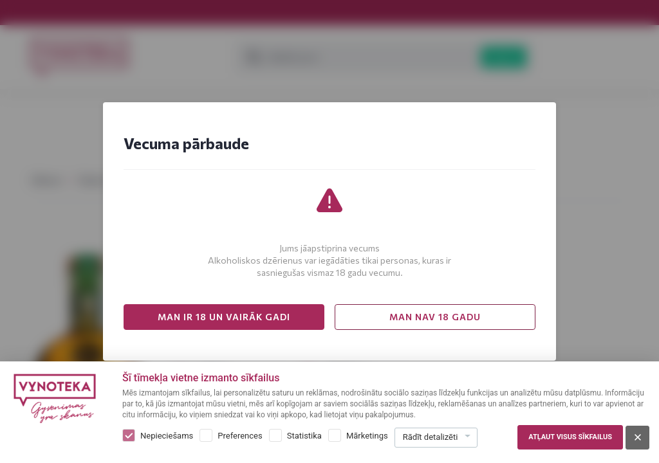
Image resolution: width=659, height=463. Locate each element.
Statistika (304, 435)
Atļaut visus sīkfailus (570, 437)
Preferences (240, 435)
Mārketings (367, 435)
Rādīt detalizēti (430, 437)
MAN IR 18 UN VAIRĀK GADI (224, 316)
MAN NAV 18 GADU (435, 316)
